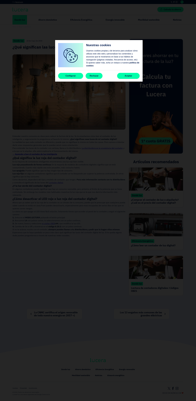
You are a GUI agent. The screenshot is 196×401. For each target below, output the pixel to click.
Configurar (71, 76)
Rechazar (94, 76)
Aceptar (128, 76)
